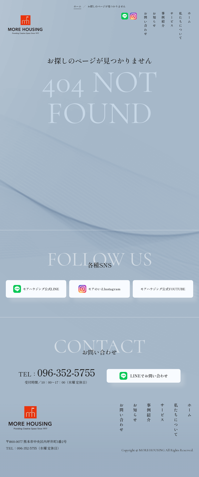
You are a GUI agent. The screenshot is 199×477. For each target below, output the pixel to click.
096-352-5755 (66, 372)
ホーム (77, 6)
